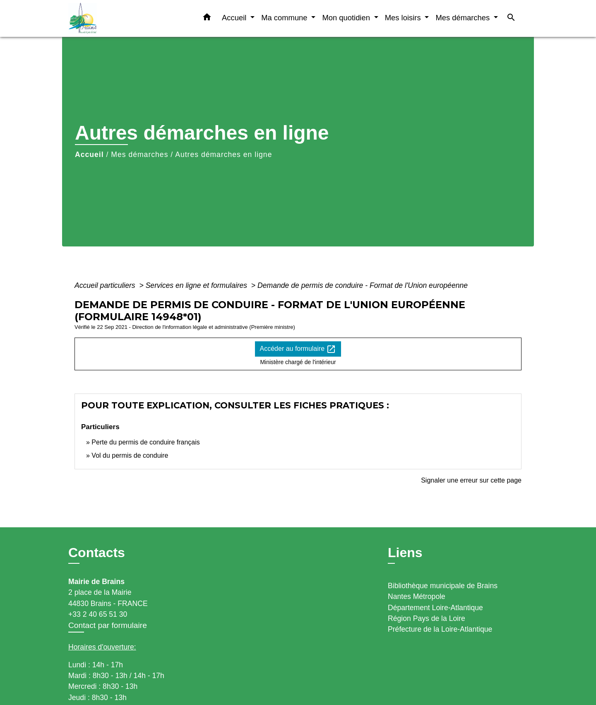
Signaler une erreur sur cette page (471, 480)
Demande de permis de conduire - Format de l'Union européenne (362, 285)
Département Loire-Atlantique (435, 608)
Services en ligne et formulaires (197, 285)
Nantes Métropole (416, 596)
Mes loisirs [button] (404, 17)
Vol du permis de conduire (129, 455)
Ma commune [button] (285, 17)
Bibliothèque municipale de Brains (442, 586)
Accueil (89, 154)
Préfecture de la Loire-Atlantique (440, 629)
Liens (405, 552)
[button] (207, 19)
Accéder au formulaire (298, 349)
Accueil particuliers (105, 285)
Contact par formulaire (107, 625)
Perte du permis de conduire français (145, 442)
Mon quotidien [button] (347, 17)
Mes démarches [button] (463, 17)
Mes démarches (139, 154)
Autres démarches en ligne (223, 154)
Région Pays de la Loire (426, 618)
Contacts (96, 552)
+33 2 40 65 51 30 (97, 614)
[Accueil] (120, 18)
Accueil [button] (235, 17)
